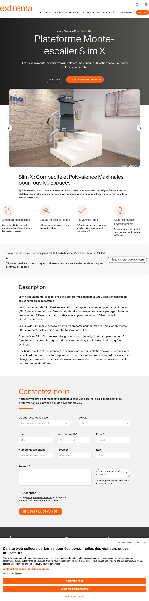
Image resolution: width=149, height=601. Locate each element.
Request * (24, 466)
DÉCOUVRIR (54, 79)
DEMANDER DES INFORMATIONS (85, 79)
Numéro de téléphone (32, 449)
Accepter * (30, 493)
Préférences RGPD (74, 596)
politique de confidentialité (39, 497)
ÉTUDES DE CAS (91, 12)
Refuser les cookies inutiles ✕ (131, 543)
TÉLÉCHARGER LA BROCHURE (127, 259)
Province (63, 449)
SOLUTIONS (45, 12)
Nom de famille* (67, 434)
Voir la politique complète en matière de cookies (26, 569)
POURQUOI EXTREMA (67, 12)
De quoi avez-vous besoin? (35, 417)
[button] (146, 5)
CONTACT (142, 12)
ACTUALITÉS (109, 12)
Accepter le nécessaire (74, 589)
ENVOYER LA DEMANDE (40, 511)
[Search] (137, 5)
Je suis (83, 417)
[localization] (146, 5)
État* (99, 449)
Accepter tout (74, 581)
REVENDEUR (125, 12)
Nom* (22, 434)
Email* (100, 434)
